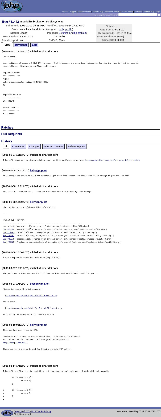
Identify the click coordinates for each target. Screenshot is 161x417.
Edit (34, 44)
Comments (18, 146)
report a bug (98, 12)
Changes (34, 146)
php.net (65, 12)
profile (68, 29)
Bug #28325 (8, 242)
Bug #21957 (8, 235)
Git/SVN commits (53, 146)
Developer (21, 44)
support (73, 12)
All (6, 146)
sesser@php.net (39, 283)
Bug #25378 (8, 229)
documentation (85, 12)
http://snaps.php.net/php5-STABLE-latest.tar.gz (31, 295)
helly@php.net (38, 170)
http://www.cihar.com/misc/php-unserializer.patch (112, 160)
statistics (138, 12)
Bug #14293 (8, 232)
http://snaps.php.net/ (15, 342)
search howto (127, 12)
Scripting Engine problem (73, 32)
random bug (149, 12)
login (158, 12)
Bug (5, 21)
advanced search (112, 12)
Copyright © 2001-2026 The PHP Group (32, 411)
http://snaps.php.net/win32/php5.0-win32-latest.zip (33, 308)
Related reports (76, 146)
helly (61, 29)
